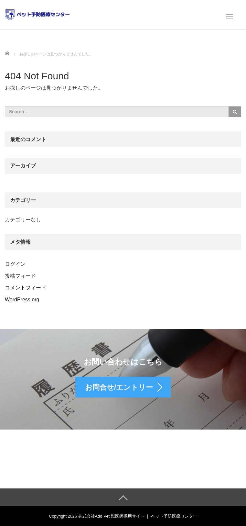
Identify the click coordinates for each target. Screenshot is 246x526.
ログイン (15, 264)
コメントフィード (25, 287)
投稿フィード (20, 276)
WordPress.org (22, 299)
